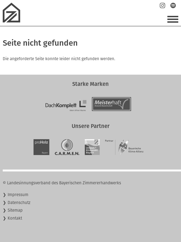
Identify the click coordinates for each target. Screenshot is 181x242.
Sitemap (15, 210)
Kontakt (15, 218)
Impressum (18, 194)
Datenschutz (19, 202)
